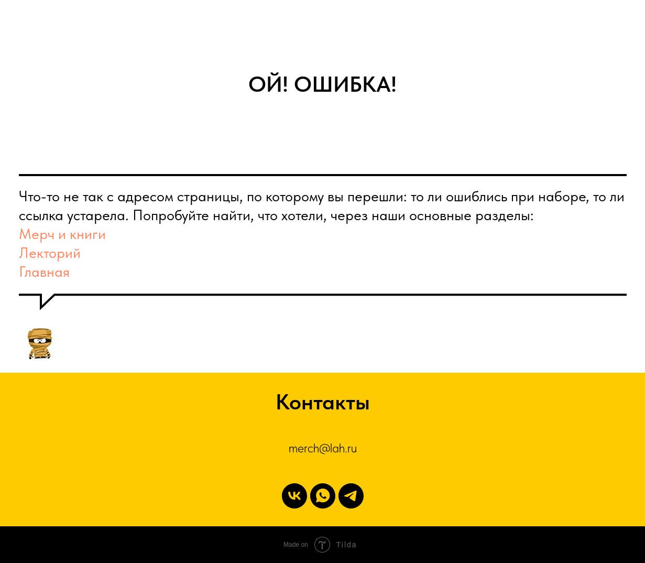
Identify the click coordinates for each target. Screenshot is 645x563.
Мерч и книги (62, 234)
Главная (44, 271)
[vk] (294, 495)
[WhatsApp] (322, 495)
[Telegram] (351, 495)
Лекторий (50, 253)
